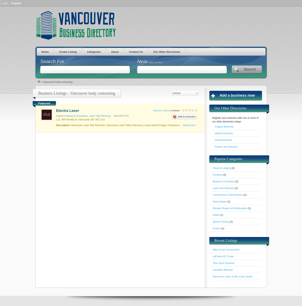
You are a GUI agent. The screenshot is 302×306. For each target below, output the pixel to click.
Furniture (217, 174)
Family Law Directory (226, 146)
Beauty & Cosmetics (77, 116)
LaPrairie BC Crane (223, 256)
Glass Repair (220, 201)
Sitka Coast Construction (226, 249)
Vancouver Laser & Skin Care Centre (233, 276)
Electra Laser (67, 111)
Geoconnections (223, 140)
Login (5, 3)
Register (16, 3)
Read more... (190, 125)
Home (45, 51)
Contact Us (136, 51)
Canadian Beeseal (223, 269)
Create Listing (68, 51)
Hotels (216, 215)
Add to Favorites (184, 117)
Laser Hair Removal (100, 116)
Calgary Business (224, 126)
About (115, 51)
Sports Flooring (221, 221)
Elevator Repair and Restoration (230, 208)
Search (250, 69)
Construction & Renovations (228, 195)
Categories (94, 51)
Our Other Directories (166, 51)
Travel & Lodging (222, 168)
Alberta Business (224, 133)
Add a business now (237, 95)
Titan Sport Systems (224, 263)
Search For (52, 61)
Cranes (217, 228)
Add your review (161, 110)
